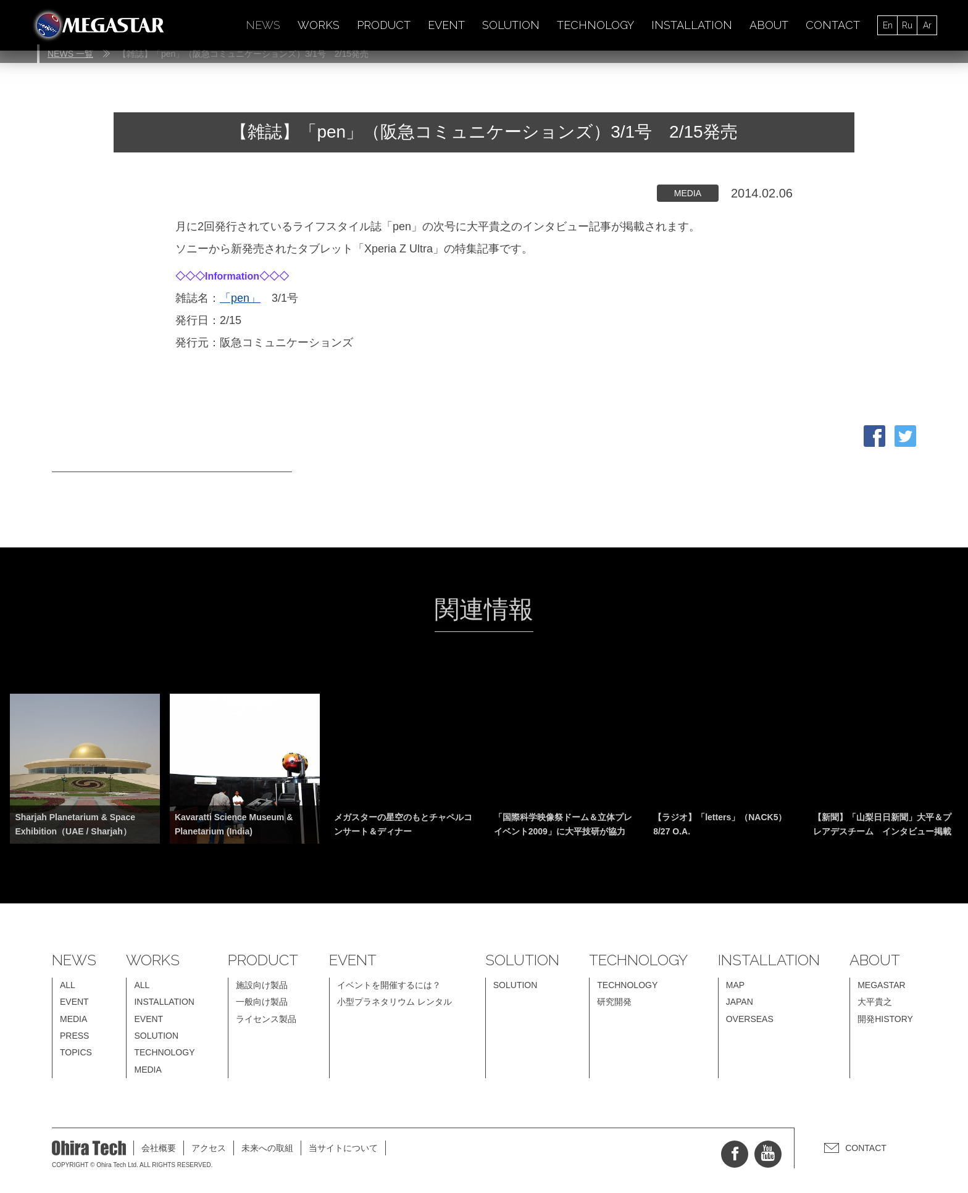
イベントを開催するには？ (389, 985)
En (888, 25)
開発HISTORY (885, 1019)
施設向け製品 (262, 985)
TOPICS (76, 1052)
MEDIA (73, 1019)
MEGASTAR (881, 985)
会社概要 (158, 1148)
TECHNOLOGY (595, 25)
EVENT (446, 25)
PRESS (74, 1036)
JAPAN (739, 1002)
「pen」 (240, 298)
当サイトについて (343, 1148)
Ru (907, 25)
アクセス (208, 1148)
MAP (735, 985)
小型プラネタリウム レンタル (394, 1002)
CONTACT (833, 25)
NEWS (263, 25)
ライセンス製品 (266, 1019)
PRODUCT (384, 25)
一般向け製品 (262, 1002)
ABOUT (768, 25)
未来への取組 (267, 1148)
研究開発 (614, 1002)
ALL (67, 985)
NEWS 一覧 (70, 54)
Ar (927, 25)
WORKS (319, 25)
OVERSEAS (750, 1019)
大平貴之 (874, 1002)
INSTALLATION (691, 25)
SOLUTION (511, 25)
